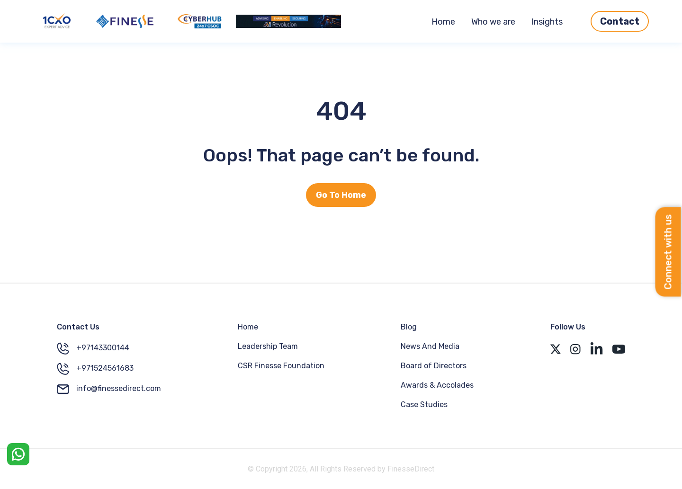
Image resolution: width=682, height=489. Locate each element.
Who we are (493, 22)
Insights (547, 22)
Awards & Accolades (437, 385)
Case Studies (424, 404)
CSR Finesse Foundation (281, 365)
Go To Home (341, 195)
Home (443, 22)
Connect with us (668, 251)
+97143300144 (93, 348)
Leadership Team (268, 346)
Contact (619, 21)
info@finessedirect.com (109, 389)
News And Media (430, 346)
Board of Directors (434, 365)
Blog (409, 326)
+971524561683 (95, 369)
